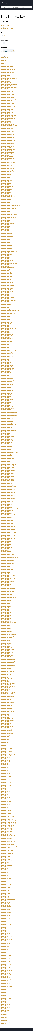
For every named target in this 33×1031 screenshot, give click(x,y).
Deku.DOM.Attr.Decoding (7, 236)
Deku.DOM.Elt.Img (5, 887)
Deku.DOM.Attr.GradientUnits (8, 313)
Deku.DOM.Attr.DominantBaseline (9, 251)
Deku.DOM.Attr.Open (6, 544)
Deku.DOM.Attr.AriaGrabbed (7, 109)
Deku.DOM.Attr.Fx (5, 306)
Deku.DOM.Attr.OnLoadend (7, 465)
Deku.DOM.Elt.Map (5, 903)
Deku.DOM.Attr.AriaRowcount (8, 140)
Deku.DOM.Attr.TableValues (7, 675)
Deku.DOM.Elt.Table (5, 977)
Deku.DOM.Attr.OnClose (6, 428)
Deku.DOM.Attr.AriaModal (7, 122)
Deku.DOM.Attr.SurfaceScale (7, 671)
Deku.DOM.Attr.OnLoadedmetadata (9, 464)
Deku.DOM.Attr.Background (7, 168)
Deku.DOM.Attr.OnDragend (7, 434)
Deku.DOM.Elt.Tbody (6, 979)
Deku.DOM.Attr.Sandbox (6, 612)
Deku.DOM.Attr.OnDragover (7, 439)
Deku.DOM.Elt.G (5, 866)
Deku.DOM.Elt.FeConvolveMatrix (8, 820)
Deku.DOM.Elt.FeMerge (6, 838)
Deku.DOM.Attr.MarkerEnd (7, 378)
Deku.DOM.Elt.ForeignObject (7, 860)
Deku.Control (4, 62)
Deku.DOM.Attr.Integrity (6, 335)
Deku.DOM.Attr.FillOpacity (7, 272)
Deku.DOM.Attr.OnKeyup (6, 459)
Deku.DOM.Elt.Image (6, 885)
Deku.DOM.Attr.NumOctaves (7, 408)
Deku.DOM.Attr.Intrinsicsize (7, 338)
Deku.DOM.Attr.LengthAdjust (7, 365)
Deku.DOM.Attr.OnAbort (6, 411)
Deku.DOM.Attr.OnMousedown (8, 470)
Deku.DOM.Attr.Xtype (6, 735)
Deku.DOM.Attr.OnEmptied (7, 445)
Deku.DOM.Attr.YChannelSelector (8, 741)
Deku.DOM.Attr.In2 (5, 332)
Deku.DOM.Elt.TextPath (6, 985)
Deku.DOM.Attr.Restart (6, 599)
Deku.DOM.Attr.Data (5, 232)
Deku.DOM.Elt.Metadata (6, 911)
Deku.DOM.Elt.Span (5, 961)
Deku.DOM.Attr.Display (6, 248)
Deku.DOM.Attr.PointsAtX (7, 567)
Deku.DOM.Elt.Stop (5, 962)
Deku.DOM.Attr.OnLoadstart (7, 467)
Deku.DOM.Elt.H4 (5, 872)
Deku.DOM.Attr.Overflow (6, 551)
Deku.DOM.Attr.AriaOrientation (8, 127)
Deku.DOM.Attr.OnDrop (6, 442)
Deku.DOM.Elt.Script (6, 952)
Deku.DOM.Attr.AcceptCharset (8, 69)
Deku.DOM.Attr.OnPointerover (8, 498)
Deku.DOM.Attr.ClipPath (6, 195)
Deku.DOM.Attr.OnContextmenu (8, 430)
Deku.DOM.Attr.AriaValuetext (7, 153)
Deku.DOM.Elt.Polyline (6, 936)
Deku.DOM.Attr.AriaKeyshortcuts (8, 115)
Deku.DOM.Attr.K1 (5, 343)
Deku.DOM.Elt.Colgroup (6, 789)
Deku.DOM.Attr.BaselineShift (7, 173)
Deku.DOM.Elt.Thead (6, 991)
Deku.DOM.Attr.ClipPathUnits (8, 196)
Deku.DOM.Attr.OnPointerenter (8, 489)
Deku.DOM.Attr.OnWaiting (7, 539)
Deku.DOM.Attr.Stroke (6, 656)
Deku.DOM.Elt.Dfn (5, 800)
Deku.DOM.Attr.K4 (5, 347)
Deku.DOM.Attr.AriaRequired (7, 137)
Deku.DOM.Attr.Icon (5, 325)
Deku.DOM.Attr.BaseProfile (7, 171)
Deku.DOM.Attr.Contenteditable (8, 217)
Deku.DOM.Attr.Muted (6, 403)
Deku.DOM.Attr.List (5, 371)
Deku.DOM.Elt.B (4, 763)
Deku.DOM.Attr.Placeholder (7, 563)
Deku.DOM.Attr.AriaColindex (7, 93)
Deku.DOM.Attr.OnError (6, 448)
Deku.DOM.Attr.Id (5, 326)
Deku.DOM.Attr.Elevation (6, 261)
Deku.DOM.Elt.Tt (5, 999)
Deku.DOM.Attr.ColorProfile (7, 207)
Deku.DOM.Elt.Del (5, 795)
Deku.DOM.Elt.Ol (5, 921)
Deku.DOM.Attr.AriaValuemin (7, 150)
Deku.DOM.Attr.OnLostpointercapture (9, 468)
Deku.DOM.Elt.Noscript (6, 918)
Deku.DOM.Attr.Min (5, 397)
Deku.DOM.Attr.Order (6, 548)
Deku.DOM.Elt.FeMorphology (8, 841)
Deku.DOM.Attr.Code (6, 199)
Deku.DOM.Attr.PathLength (7, 554)
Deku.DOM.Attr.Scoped (6, 616)
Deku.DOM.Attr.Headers (6, 315)
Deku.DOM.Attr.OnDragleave (7, 437)
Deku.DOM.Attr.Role (5, 603)
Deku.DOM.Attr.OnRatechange (8, 502)
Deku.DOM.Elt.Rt (5, 946)
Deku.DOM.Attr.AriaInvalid (7, 113)
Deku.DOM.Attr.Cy (5, 229)
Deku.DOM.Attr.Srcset (6, 644)
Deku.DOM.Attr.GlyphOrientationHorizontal (11, 309)
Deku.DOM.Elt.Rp (5, 945)
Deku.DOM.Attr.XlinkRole (7, 724)
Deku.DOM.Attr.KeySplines (7, 354)
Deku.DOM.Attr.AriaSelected (7, 144)
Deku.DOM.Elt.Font (5, 857)
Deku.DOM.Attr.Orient (6, 550)
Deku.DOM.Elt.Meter (6, 912)
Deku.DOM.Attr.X (5, 714)
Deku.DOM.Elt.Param (6, 928)
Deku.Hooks (4, 1014)
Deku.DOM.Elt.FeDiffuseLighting (8, 822)
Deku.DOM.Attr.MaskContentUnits (9, 388)
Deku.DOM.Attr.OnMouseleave (8, 473)
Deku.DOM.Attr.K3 (5, 346)
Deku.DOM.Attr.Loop (6, 374)
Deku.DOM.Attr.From (6, 304)
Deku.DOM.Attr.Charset (6, 187)
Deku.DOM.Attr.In (5, 331)
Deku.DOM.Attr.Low (5, 375)
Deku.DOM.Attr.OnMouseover (8, 477)
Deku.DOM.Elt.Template (6, 982)
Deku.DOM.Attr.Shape (6, 621)
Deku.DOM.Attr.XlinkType (7, 729)
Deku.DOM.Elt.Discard (6, 804)
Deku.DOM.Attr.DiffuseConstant (8, 241)
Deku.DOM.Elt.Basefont (6, 766)
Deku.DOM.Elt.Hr (5, 880)
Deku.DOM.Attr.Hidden (6, 317)
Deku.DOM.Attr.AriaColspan (7, 94)
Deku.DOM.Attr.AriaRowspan (7, 143)
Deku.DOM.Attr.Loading (6, 372)
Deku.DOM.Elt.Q (5, 940)
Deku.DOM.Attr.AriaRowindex (8, 141)
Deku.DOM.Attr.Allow (6, 79)
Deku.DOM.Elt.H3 (5, 871)
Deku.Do (3, 1013)
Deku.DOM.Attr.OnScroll (6, 507)
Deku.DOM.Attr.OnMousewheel (8, 480)
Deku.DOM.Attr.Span (6, 633)
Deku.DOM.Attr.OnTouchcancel (8, 526)
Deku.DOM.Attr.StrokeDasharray (8, 658)
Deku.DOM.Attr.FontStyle (7, 288)
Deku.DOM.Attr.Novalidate (7, 406)
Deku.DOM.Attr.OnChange (7, 425)
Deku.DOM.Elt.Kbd (5, 891)
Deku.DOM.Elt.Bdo (5, 769)
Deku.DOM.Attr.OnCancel (7, 421)
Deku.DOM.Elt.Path (5, 930)
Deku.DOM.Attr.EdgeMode (7, 260)
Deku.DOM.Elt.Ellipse (6, 810)
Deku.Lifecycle (4, 1017)
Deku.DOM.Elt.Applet (6, 755)
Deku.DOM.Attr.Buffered (6, 180)
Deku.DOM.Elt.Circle (6, 782)
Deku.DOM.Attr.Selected (6, 619)
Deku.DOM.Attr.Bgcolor (6, 175)
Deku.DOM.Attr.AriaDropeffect (8, 103)
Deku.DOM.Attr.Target (6, 677)
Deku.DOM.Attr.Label (6, 360)
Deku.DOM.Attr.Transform (7, 690)
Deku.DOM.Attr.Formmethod (7, 298)
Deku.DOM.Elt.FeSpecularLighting (9, 846)
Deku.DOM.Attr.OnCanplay (7, 423)
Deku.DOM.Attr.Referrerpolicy (8, 588)
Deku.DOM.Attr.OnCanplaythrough (9, 424)
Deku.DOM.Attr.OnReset (6, 504)
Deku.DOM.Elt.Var (5, 1005)
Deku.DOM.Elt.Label (5, 893)
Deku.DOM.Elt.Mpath (6, 914)
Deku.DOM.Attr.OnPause (6, 482)
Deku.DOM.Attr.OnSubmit (7, 522)
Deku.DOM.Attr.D (5, 230)
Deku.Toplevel (4, 1025)
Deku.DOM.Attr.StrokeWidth (7, 667)
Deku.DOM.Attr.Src (5, 640)
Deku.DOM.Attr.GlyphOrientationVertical (10, 310)
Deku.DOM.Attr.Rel (5, 590)
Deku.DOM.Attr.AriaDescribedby (8, 99)
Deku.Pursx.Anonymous (6, 1022)
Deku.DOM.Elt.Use (5, 1004)
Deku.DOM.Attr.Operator (6, 545)
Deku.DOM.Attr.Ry (5, 610)
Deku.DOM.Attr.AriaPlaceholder (8, 130)
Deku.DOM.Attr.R (5, 579)
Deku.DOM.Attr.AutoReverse (7, 159)
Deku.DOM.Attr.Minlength (7, 399)
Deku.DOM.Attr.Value (6, 699)
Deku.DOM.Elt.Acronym (6, 748)
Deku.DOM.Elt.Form (5, 862)
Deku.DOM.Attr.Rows (6, 606)
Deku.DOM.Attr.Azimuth (6, 167)
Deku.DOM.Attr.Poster (6, 572)
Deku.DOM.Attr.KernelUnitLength (8, 350)
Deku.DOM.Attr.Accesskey (7, 70)
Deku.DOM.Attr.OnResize (7, 505)
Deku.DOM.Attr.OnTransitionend (8, 533)
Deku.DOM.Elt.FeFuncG (6, 832)
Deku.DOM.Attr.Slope (6, 628)
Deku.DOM (3, 65)
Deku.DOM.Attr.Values (6, 701)
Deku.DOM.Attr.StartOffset (7, 647)
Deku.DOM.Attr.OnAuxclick (7, 418)
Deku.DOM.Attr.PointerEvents (8, 565)
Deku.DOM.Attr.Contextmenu (7, 218)
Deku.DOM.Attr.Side (5, 624)
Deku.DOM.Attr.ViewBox (6, 705)
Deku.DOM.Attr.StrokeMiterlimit (8, 664)
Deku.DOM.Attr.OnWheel (6, 541)
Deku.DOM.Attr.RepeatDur (7, 593)
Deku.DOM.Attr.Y (5, 736)
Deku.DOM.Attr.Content (6, 212)
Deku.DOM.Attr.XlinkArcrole (7, 721)
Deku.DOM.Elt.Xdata (6, 1011)
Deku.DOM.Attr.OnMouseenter (8, 471)
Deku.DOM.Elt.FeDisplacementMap (9, 823)
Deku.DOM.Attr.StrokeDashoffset (8, 659)
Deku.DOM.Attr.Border (6, 178)
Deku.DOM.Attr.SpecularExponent (8, 636)
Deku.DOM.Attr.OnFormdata (7, 451)
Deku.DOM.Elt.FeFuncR (6, 834)
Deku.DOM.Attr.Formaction (7, 295)
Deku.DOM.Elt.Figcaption (7, 853)
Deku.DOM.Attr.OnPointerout (7, 496)
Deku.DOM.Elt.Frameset (6, 865)
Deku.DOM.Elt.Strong (6, 965)
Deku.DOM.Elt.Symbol (6, 976)
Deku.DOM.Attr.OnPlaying (7, 485)
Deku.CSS (3, 60)
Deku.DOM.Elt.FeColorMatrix (7, 816)
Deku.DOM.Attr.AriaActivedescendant (9, 84)
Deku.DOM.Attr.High (5, 319)
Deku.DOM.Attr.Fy (5, 307)
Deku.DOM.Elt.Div (5, 806)
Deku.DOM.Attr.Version (6, 704)
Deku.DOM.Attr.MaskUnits (7, 390)
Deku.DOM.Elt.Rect (5, 943)
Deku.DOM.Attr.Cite (5, 190)
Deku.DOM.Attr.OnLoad (6, 461)
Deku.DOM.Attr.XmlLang (6, 732)
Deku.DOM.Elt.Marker (6, 906)
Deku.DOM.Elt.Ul (5, 1002)
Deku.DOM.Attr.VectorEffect (7, 702)
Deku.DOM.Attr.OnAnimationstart (8, 417)
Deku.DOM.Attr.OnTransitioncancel (9, 532)
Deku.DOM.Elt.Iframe (6, 884)
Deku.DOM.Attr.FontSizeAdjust (8, 285)
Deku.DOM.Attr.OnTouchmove (8, 529)
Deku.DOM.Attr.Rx (5, 609)
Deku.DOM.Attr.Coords (6, 221)
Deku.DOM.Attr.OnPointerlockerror (9, 494)
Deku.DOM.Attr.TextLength (7, 684)
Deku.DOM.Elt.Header (6, 878)
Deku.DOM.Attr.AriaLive (6, 121)
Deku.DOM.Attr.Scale (6, 613)
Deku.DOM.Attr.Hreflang (6, 322)
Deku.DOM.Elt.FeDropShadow (8, 826)
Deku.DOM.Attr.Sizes (6, 627)
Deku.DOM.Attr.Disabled (6, 246)
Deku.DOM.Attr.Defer (6, 239)
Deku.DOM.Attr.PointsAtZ (7, 570)
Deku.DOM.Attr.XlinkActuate (7, 720)
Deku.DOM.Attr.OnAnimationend (8, 414)
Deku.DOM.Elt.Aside (5, 760)
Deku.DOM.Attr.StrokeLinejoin (8, 662)
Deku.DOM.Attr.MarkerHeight (8, 380)
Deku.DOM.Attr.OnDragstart (7, 440)
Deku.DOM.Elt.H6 (5, 875)
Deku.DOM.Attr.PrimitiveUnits (8, 578)
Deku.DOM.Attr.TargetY (6, 680)
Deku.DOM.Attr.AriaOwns (7, 128)
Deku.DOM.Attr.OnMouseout (7, 476)
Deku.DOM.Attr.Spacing (6, 631)
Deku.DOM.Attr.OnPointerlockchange (9, 492)
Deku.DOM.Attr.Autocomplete (8, 162)
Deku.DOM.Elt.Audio (6, 761)
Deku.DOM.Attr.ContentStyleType (8, 215)
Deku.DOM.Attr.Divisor (6, 249)
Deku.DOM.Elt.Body (5, 773)
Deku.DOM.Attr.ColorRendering (8, 208)
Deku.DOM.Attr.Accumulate (7, 72)
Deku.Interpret (4, 1016)
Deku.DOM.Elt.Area (5, 757)
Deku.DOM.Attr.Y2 (5, 739)
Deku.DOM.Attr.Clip (5, 193)
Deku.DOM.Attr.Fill (5, 270)
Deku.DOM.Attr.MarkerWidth (7, 386)
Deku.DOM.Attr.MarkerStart (7, 383)
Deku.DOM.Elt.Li (5, 896)
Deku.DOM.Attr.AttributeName (8, 156)
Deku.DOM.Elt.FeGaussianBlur (8, 835)
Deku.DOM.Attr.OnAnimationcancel (9, 412)
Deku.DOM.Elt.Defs (5, 794)
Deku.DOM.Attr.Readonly (7, 584)
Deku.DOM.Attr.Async (6, 155)
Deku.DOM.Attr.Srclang (6, 643)
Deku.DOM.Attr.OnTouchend (7, 528)
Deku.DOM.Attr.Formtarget (7, 301)
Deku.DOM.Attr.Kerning (6, 352)
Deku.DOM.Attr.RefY (5, 587)
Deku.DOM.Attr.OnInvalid (7, 455)
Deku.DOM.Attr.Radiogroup (7, 581)
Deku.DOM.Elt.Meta (5, 909)
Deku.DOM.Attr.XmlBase (6, 730)
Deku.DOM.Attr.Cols (5, 210)
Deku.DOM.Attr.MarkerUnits (7, 384)
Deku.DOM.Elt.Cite (5, 783)
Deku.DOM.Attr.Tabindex (6, 674)
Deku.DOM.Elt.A (4, 745)
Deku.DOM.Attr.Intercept (6, 337)
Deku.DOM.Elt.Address (6, 749)
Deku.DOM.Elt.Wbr (5, 1010)
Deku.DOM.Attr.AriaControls (7, 96)
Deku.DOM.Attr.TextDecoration (8, 683)
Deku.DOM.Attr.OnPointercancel (8, 486)
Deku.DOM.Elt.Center (6, 780)
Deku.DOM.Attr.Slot (5, 630)
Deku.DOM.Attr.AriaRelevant (7, 136)
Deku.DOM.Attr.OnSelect (6, 513)
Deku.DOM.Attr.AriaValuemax (8, 149)
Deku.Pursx (4, 1020)
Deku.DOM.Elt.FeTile (6, 849)
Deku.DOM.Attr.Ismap (6, 340)
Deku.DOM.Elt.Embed (6, 813)
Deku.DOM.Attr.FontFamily (7, 282)
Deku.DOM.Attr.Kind (5, 359)
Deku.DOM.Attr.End (5, 266)
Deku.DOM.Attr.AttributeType (7, 158)
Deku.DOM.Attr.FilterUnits (7, 278)
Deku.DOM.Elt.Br (5, 775)
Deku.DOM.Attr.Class (6, 192)
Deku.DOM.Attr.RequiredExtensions (9, 596)
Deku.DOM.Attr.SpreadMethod (8, 638)
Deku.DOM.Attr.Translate (7, 693)
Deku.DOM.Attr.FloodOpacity (7, 281)
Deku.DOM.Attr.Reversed (7, 601)
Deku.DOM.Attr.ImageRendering (8, 328)
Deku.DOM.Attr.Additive (6, 75)
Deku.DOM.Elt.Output (6, 925)
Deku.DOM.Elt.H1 (5, 868)
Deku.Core (3, 63)
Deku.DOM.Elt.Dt (5, 809)
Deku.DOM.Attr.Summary (7, 670)
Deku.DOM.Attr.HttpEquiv (7, 323)
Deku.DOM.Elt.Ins (5, 890)
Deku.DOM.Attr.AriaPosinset (7, 131)
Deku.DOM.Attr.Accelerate (7, 66)
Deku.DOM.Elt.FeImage (6, 837)
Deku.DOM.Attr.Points (6, 566)
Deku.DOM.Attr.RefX (5, 585)
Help (31, 3)
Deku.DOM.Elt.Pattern (6, 931)
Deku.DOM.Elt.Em (5, 812)
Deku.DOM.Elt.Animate (6, 751)
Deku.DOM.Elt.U (5, 1001)
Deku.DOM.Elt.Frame (6, 863)
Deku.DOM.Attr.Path (5, 553)
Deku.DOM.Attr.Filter (6, 275)
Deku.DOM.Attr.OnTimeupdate (8, 525)
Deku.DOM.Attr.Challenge (7, 186)
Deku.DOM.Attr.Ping (5, 562)
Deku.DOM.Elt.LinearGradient (8, 899)
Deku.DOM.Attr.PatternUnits (7, 560)
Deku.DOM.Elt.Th (5, 989)
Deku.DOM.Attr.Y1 (5, 738)
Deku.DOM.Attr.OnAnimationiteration (9, 415)
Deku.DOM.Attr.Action (6, 73)
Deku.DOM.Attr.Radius (6, 582)
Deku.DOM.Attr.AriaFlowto (7, 107)
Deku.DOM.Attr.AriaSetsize (7, 146)
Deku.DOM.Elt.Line (5, 897)
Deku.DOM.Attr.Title (5, 687)
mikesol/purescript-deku (7, 28)
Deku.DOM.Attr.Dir (5, 242)
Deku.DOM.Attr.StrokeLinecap (8, 661)
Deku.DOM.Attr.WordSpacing (7, 711)
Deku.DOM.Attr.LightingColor (8, 368)
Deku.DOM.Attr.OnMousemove (8, 474)
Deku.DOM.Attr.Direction (7, 244)
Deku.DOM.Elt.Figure (6, 854)
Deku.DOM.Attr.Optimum (6, 547)
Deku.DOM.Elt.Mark (5, 905)
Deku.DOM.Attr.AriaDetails (7, 100)
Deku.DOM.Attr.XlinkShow (7, 726)
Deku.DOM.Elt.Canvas (6, 778)
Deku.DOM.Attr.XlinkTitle (7, 727)
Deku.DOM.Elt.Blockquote (7, 772)
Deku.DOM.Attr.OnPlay (6, 483)
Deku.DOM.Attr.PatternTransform (9, 559)
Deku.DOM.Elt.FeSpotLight (7, 847)
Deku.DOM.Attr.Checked (6, 189)
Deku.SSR (3, 1023)
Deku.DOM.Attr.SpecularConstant (8, 634)
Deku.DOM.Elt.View (5, 1008)
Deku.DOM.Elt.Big (5, 770)
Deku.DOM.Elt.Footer (6, 859)
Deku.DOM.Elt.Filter (5, 856)
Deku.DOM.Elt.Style (5, 967)
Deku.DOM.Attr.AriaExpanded (8, 106)
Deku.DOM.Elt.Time (5, 992)
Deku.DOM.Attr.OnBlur (6, 420)
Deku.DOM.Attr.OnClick (6, 427)
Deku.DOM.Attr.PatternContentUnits (9, 557)
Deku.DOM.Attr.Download (7, 252)
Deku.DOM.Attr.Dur (5, 255)
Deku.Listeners (4, 1019)
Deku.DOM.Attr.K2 (5, 344)
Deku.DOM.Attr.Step (5, 650)
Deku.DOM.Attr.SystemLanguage (8, 672)
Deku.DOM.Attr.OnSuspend (7, 523)
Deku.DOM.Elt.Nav (5, 915)
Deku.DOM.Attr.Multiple (6, 402)
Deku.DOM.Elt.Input (5, 888)
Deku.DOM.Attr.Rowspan (6, 607)
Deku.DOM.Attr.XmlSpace (7, 733)
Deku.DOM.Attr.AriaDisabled (7, 102)
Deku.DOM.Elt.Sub (5, 968)
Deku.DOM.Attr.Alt (5, 81)
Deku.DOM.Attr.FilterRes (6, 276)
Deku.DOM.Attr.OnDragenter (7, 436)
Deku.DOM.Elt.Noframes (6, 917)
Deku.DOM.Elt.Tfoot (5, 988)
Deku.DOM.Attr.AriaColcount (7, 91)
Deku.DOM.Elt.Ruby (5, 948)
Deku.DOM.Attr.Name (6, 405)
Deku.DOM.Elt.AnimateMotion (8, 752)
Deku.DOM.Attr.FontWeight (7, 291)
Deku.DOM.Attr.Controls (6, 220)
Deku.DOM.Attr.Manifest (6, 377)
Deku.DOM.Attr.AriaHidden (7, 112)
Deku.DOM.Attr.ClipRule (6, 198)
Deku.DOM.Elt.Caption (6, 779)
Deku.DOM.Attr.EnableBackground (9, 263)
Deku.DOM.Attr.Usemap (6, 698)
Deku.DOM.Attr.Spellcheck (7, 637)
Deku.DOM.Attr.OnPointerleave (8, 491)
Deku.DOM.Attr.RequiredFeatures (8, 597)
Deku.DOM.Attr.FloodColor (7, 279)
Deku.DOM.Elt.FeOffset (6, 843)
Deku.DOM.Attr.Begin (6, 174)
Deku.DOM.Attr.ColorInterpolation (9, 204)
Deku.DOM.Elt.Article (6, 758)
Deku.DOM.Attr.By (5, 181)
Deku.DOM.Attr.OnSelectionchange (9, 514)
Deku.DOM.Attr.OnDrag (6, 433)
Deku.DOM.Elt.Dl (5, 807)
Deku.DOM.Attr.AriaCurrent (7, 97)
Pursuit (5, 3)
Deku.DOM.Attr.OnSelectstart (8, 516)
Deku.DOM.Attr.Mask (6, 387)
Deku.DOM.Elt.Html (5, 881)
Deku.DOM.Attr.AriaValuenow (8, 152)
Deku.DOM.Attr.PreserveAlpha (8, 575)
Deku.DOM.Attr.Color (6, 202)
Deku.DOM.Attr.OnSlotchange (8, 519)
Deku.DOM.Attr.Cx (5, 227)
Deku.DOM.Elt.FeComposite (7, 819)
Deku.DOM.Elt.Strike (6, 964)
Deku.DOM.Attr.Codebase (7, 201)
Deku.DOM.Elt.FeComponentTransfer (9, 817)
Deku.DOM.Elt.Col (5, 788)
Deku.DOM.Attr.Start (6, 646)
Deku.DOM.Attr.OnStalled (7, 520)
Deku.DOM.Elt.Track (6, 996)
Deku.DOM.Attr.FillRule (6, 273)
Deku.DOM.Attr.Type (6, 695)
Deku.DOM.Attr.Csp (5, 224)
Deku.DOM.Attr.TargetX (6, 678)
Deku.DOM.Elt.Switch (6, 974)
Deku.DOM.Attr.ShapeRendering (8, 622)
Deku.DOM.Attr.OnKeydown (7, 457)
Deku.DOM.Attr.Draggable (7, 254)
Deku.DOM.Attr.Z (5, 742)
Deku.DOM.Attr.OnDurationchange (9, 443)
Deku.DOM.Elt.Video (6, 1007)
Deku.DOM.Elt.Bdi (5, 767)
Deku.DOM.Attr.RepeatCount (7, 591)
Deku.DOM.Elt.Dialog (6, 801)
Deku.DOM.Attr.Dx (5, 257)
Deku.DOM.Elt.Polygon (6, 934)
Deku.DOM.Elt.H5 (5, 874)
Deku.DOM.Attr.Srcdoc (6, 641)
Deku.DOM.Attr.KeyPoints (7, 353)
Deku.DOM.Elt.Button (6, 776)
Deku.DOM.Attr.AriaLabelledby (8, 118)
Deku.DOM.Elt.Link (5, 900)
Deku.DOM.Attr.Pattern (6, 556)
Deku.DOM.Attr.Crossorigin (7, 223)
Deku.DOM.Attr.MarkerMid (7, 381)
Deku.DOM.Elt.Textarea (6, 986)
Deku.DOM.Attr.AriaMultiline (7, 124)
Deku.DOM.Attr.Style (6, 668)
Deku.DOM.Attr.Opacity (6, 542)
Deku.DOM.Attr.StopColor (7, 653)
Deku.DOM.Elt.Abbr (5, 746)
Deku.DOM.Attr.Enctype (6, 264)
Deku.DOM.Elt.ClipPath (6, 785)
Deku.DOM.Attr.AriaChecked (7, 90)
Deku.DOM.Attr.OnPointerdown (8, 488)
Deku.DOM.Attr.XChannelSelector (8, 718)
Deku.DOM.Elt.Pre (5, 937)
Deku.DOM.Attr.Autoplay (6, 165)
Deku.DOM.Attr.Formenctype (7, 297)
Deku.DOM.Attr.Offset (6, 409)
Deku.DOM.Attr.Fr (5, 303)
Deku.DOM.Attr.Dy (5, 258)
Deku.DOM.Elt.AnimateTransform (9, 754)
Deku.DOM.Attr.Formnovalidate (8, 300)
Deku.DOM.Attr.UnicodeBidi (7, 696)
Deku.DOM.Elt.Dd (5, 792)
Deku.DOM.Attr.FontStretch (7, 286)
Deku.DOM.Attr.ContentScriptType (9, 214)
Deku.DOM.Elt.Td (5, 980)
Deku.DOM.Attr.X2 (5, 717)
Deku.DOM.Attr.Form (6, 294)
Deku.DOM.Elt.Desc (5, 797)
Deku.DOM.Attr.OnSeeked (7, 510)
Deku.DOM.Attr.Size (5, 625)
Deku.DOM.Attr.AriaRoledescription (9, 138)
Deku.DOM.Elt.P (5, 927)
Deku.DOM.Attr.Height (6, 316)
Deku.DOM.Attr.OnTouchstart (8, 530)
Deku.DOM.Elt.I (4, 883)
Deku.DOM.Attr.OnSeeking (7, 511)
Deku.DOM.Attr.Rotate (6, 604)
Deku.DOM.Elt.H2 (5, 869)
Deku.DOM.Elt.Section (6, 954)
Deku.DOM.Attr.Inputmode (7, 334)
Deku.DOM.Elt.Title (5, 993)
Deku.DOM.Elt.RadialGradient (8, 942)
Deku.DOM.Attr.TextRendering (8, 686)
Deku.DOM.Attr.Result (6, 600)
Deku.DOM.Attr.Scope (6, 615)
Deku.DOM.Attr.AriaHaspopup (8, 110)
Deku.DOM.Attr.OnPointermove (8, 495)
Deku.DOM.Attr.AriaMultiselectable (9, 125)
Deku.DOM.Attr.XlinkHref (7, 723)
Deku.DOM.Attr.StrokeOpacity (8, 665)
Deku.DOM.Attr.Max (5, 391)
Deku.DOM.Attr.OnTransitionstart (8, 536)
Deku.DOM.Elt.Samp (5, 951)
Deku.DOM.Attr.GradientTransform (9, 312)
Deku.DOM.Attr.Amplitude (7, 82)
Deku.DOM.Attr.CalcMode (7, 183)
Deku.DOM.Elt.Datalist (6, 791)
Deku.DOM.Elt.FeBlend (6, 814)
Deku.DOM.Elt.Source (6, 959)
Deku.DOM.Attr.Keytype (6, 357)
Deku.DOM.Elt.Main (5, 902)
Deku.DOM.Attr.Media (6, 394)
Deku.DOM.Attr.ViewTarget (7, 707)
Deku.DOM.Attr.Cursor (6, 226)
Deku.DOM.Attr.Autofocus (7, 164)
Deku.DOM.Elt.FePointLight (7, 844)
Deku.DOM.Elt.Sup (5, 971)
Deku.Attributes (4, 59)
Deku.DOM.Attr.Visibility (6, 708)
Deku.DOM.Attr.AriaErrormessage (9, 104)
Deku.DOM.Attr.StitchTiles (7, 652)
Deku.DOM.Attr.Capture (6, 184)
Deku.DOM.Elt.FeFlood (6, 828)
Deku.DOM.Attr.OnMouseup (7, 479)
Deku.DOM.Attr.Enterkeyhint (7, 267)
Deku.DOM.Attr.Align (6, 76)
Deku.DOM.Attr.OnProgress (7, 501)
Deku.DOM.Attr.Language (7, 363)
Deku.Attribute (4, 57)
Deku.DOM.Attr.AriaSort (6, 147)
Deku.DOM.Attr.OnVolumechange (8, 538)
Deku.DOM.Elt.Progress (6, 939)
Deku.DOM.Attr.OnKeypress (7, 458)
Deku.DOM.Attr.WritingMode (7, 712)
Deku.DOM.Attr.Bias (5, 177)
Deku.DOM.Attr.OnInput (6, 454)
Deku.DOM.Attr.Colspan (6, 211)
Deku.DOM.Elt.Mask (5, 908)
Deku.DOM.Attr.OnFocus (6, 449)
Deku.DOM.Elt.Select (6, 955)
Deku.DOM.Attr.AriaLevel (7, 119)
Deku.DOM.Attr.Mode (6, 400)
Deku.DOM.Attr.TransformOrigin (8, 692)
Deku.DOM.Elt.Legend (6, 894)
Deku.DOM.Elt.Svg (5, 973)
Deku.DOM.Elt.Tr (5, 995)
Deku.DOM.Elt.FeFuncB (6, 831)
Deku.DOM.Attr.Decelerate (7, 235)
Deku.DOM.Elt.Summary (6, 970)
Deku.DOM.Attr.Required (6, 594)
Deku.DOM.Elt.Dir (5, 803)
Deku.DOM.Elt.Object (6, 920)
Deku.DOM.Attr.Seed (6, 618)
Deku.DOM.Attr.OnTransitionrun (8, 535)
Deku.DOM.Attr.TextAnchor (7, 681)
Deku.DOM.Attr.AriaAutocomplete (9, 87)
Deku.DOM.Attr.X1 (5, 715)
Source (30, 33)
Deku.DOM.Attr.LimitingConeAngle (9, 369)
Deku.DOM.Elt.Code (5, 786)
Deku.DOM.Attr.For (5, 292)
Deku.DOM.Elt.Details (6, 798)
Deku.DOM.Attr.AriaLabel (7, 116)
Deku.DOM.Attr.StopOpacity (7, 655)
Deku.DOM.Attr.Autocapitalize (8, 161)
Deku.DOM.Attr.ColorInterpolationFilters (10, 205)
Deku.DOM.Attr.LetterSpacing (8, 366)
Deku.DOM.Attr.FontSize (6, 283)
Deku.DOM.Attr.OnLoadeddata (8, 462)
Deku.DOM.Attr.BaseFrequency (8, 170)
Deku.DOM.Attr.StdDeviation (7, 649)
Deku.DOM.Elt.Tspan (6, 998)
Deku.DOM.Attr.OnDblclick (7, 431)
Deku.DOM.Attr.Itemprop (6, 341)
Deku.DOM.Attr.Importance (7, 329)
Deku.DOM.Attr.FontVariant (7, 289)
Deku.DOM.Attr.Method (6, 396)
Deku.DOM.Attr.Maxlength (7, 393)
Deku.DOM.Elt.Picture (6, 933)
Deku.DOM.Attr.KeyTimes (7, 356)
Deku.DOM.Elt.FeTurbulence (7, 850)
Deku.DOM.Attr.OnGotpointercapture (9, 452)
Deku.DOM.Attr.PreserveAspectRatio (9, 576)
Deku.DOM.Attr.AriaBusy (6, 88)
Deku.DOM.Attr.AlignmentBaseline (9, 78)
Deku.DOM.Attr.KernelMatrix (7, 349)
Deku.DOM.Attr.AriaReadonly (7, 134)
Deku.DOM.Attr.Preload (6, 573)
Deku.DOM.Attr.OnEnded (6, 446)
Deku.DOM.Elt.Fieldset (6, 851)
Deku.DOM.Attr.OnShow (6, 517)
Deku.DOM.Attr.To (5, 689)
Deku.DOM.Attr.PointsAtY (7, 569)
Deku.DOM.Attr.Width (6, 709)
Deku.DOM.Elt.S (4, 949)
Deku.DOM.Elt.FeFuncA (6, 829)
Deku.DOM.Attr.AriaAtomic (7, 85)
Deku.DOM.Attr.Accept (6, 67)
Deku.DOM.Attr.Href (5, 320)
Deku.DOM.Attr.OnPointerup (7, 499)
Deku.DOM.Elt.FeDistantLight (8, 825)
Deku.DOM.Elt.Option (6, 924)
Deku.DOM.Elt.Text (5, 983)
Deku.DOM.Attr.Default (6, 238)
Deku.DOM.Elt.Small (5, 958)
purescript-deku (5, 25)
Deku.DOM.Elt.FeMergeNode (7, 840)
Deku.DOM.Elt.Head (5, 877)
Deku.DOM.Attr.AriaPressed (7, 133)
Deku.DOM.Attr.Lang (6, 362)
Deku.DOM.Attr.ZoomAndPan (8, 743)
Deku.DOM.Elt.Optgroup (6, 922)
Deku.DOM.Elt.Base (5, 764)
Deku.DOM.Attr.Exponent (6, 269)
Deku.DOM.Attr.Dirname (6, 245)
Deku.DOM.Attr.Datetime (6, 233)
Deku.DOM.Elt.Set (5, 956)
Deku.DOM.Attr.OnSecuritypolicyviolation (10, 508)
